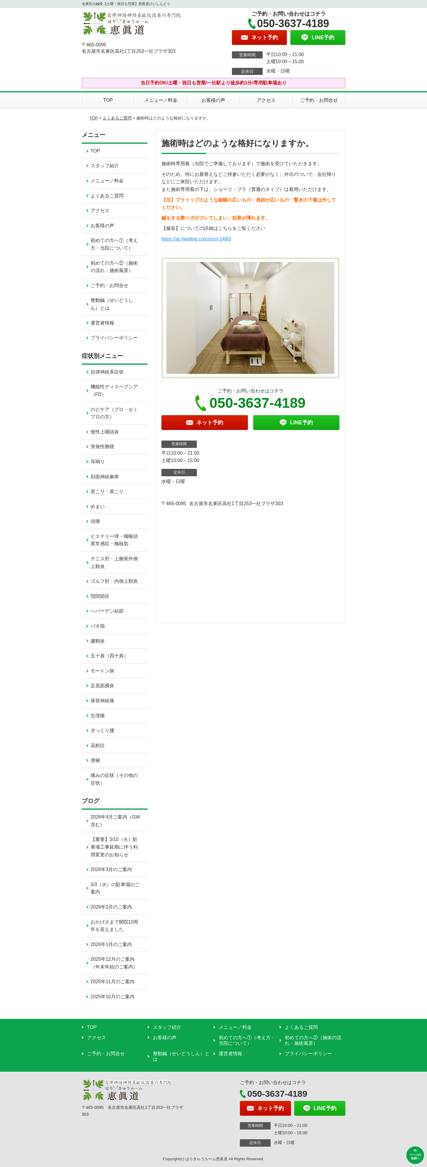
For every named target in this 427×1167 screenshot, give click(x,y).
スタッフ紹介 (105, 165)
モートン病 (102, 670)
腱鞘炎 (98, 641)
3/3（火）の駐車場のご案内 (115, 888)
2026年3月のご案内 (111, 869)
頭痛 (95, 521)
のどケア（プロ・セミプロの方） (114, 413)
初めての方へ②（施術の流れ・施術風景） (114, 267)
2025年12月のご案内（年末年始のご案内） (114, 963)
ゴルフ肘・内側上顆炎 (114, 581)
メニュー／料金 (160, 100)
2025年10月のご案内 (113, 996)
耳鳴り (98, 461)
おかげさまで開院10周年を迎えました (114, 925)
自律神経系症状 (107, 371)
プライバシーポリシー (114, 337)
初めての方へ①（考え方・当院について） (114, 244)
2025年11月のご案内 (113, 981)
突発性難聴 (102, 446)
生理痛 (98, 715)
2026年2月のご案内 (111, 906)
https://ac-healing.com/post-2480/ (196, 238)
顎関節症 (100, 596)
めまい (98, 506)
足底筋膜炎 (102, 685)
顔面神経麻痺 (105, 476)
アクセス (266, 100)
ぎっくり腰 (102, 730)
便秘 (95, 760)
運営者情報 (102, 322)
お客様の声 (213, 100)
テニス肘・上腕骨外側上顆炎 (114, 562)
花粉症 (98, 745)
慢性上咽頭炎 (105, 431)
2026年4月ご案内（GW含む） (115, 820)
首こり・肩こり (107, 491)
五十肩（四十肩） (109, 655)
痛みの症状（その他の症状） (114, 779)
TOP (108, 100)
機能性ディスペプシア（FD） (114, 390)
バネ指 (98, 625)
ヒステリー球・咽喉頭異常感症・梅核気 (114, 540)
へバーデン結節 (107, 610)
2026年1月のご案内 (111, 944)
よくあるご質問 (117, 118)
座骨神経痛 (102, 700)
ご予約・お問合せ (319, 100)
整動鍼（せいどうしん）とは (112, 304)
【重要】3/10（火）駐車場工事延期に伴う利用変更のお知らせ (114, 847)
